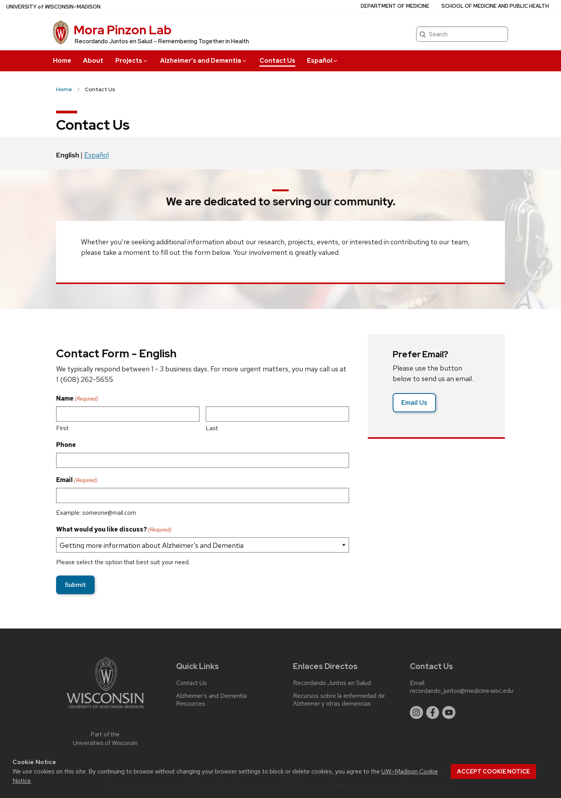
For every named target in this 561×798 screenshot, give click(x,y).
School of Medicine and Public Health (495, 6)
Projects (131, 60)
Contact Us (277, 60)
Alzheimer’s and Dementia (203, 60)
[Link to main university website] (105, 710)
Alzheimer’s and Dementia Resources (211, 700)
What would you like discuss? (113, 529)
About (93, 60)
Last (212, 428)
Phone (66, 445)
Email (76, 480)
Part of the (105, 739)
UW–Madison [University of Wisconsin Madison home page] (53, 7)
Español (323, 60)
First (62, 428)
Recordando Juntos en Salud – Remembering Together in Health (162, 41)
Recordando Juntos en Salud (332, 683)
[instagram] (416, 712)
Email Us (414, 402)
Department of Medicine (395, 6)
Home (62, 60)
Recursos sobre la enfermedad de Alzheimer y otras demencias (339, 700)
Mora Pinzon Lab (122, 29)
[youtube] (448, 712)
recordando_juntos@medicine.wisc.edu (461, 691)
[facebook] (432, 712)
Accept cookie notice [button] (493, 771)
